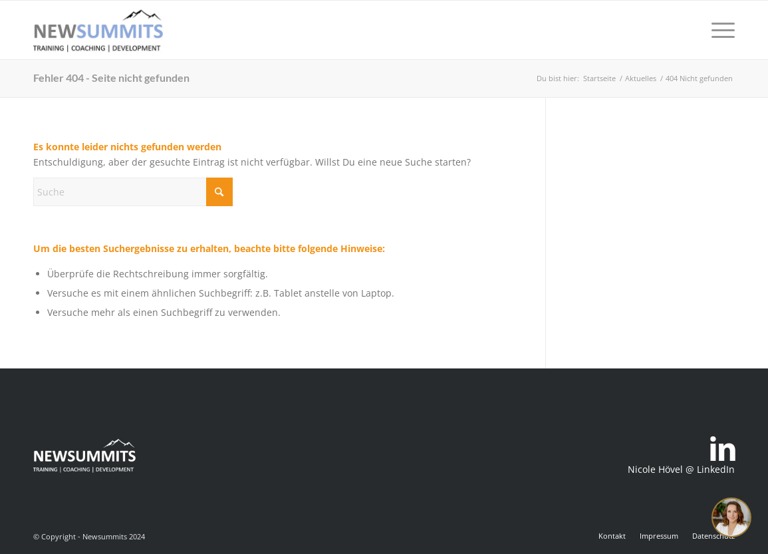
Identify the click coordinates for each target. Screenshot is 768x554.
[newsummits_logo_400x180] (98, 30)
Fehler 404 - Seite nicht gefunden (111, 77)
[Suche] (133, 192)
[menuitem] (719, 30)
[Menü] (719, 30)
